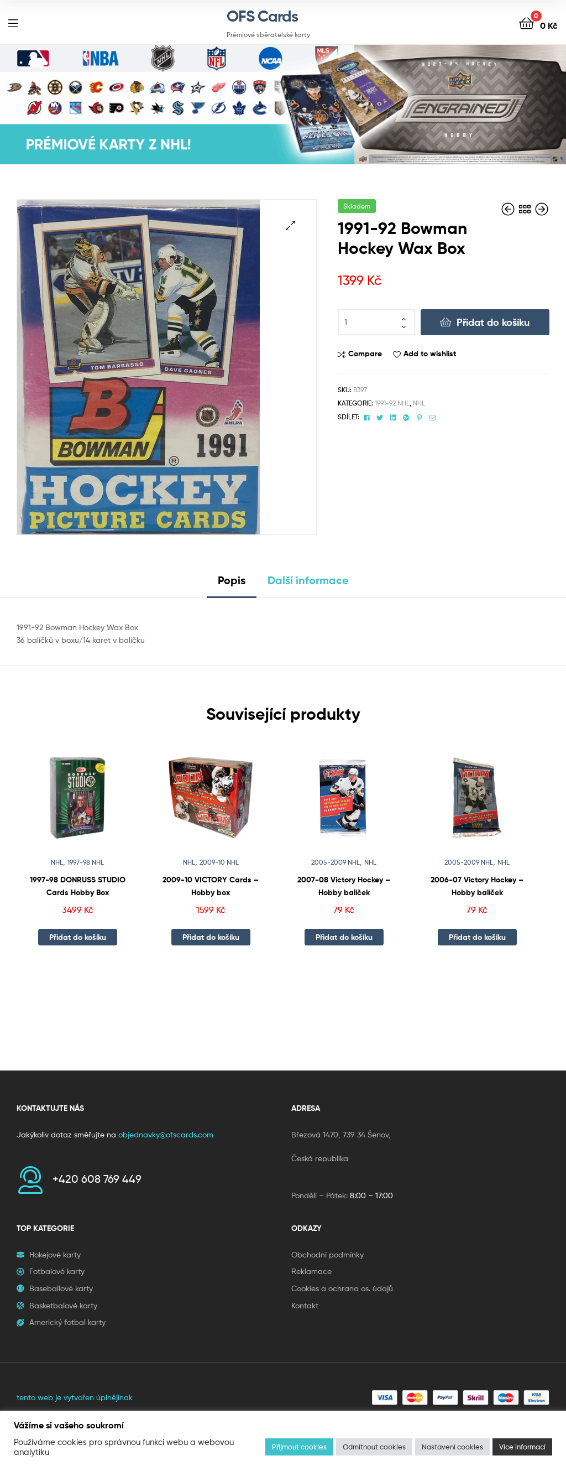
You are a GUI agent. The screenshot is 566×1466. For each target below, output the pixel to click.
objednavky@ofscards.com (165, 1134)
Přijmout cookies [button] (299, 1446)
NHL (419, 403)
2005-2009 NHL (335, 862)
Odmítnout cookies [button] (374, 1446)
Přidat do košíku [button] (77, 937)
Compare (365, 353)
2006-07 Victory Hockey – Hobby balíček (477, 886)
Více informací (522, 1446)
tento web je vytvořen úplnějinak (75, 1397)
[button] (290, 225)
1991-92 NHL (392, 403)
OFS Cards (262, 16)
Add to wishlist (429, 353)
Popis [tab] (231, 580)
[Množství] (376, 322)
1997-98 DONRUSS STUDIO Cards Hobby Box (77, 886)
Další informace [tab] (308, 580)
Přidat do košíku (493, 322)
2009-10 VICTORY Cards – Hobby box (211, 886)
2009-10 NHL (219, 862)
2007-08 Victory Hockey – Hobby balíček (343, 886)
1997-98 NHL (85, 862)
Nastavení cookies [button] (452, 1446)
